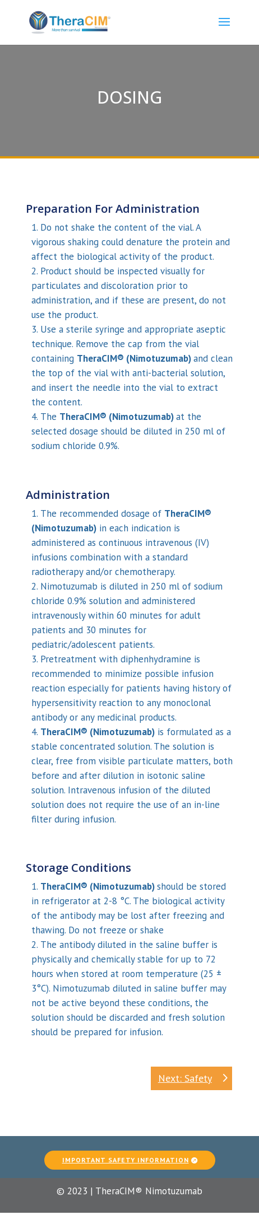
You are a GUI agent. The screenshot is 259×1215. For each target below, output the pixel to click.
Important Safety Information (125, 1154)
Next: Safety (185, 1078)
